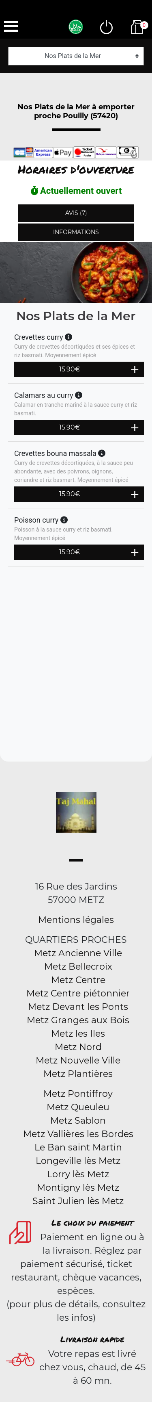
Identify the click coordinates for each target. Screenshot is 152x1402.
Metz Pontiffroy (78, 1093)
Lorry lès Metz (78, 1174)
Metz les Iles (78, 1033)
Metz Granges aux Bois (78, 1020)
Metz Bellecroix (78, 966)
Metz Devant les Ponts (78, 1006)
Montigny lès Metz (78, 1187)
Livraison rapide (92, 1339)
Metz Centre (78, 979)
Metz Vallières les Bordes (78, 1134)
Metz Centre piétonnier (78, 993)
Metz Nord (78, 1047)
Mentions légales (76, 919)
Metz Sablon (78, 1120)
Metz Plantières (78, 1073)
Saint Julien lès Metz (78, 1201)
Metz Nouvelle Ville (78, 1060)
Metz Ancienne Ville (78, 953)
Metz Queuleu (78, 1107)
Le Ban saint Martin (78, 1147)
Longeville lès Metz (78, 1160)
